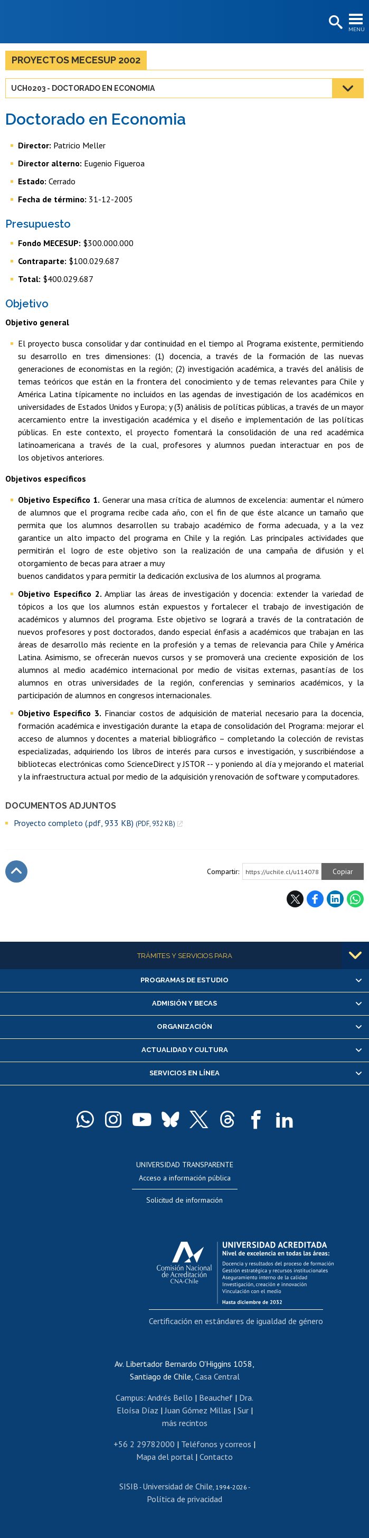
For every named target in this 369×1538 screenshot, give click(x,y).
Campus (130, 1397)
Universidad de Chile (178, 1486)
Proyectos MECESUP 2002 (76, 59)
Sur (243, 1410)
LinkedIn (335, 899)
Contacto (216, 1456)
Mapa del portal (164, 1456)
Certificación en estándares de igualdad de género (236, 1321)
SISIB (128, 1486)
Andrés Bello (170, 1397)
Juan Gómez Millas (198, 1410)
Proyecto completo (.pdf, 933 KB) (94, 823)
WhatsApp (355, 899)
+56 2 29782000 (144, 1444)
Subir (16, 871)
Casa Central (217, 1376)
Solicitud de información (184, 1200)
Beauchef (216, 1397)
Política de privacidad (184, 1499)
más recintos (184, 1423)
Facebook (315, 899)
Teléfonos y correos (216, 1444)
